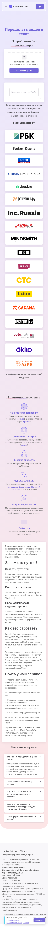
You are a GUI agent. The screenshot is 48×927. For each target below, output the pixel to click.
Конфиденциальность (24, 504)
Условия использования (13, 867)
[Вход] (40, 6)
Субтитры (24, 528)
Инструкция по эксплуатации (35, 914)
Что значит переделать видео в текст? (22, 758)
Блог (18, 875)
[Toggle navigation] (5, 6)
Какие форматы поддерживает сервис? (22, 817)
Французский (24, 487)
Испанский (15, 490)
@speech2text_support (22, 854)
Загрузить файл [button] (24, 70)
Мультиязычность (24, 481)
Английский (13, 487)
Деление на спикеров (24, 436)
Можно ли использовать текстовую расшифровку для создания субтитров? (21, 806)
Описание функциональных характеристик (29, 916)
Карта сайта (8, 875)
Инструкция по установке (13, 914)
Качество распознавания (24, 412)
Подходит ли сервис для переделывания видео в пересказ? (19, 794)
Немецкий (35, 487)
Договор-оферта (10, 870)
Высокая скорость (24, 460)
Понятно (39, 920)
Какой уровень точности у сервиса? (19, 783)
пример (21, 419)
